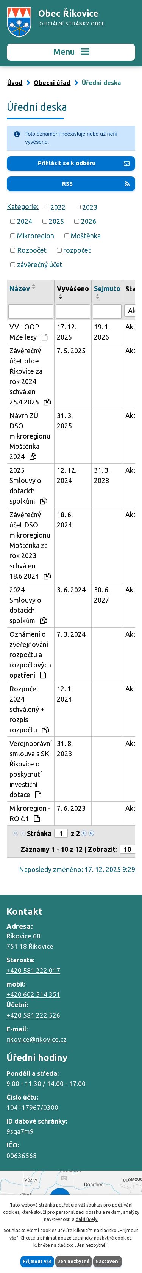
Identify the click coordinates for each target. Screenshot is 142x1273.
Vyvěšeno (73, 288)
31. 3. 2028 (102, 475)
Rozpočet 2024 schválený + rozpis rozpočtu (29, 709)
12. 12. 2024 (66, 475)
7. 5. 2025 (71, 350)
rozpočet (77, 250)
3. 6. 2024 (71, 589)
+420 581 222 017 (33, 970)
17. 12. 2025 (66, 332)
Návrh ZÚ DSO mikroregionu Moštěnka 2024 (29, 436)
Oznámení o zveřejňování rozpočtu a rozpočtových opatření (30, 654)
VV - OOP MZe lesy (28, 332)
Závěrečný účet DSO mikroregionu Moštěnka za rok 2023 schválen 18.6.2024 (30, 545)
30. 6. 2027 (102, 595)
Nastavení (107, 1261)
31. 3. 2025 (65, 421)
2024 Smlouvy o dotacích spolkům (28, 605)
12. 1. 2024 (65, 694)
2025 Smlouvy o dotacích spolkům (28, 485)
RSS (96, 183)
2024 (24, 221)
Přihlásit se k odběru (84, 163)
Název (19, 288)
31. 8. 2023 (65, 748)
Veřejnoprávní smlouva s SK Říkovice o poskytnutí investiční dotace (30, 769)
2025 (56, 221)
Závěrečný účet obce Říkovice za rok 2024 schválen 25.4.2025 (30, 376)
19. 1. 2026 (102, 332)
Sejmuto (107, 288)
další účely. (87, 1219)
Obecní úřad (52, 82)
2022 (58, 207)
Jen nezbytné (74, 1261)
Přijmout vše (37, 1261)
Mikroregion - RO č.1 (29, 813)
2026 (88, 221)
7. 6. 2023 (71, 808)
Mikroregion (35, 235)
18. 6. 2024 (65, 520)
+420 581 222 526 (33, 1015)
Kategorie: (23, 206)
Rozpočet (32, 250)
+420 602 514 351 (33, 994)
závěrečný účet (39, 264)
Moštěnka (86, 235)
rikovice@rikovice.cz (36, 1039)
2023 (89, 207)
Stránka (39, 833)
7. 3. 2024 (71, 634)
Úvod (14, 82)
